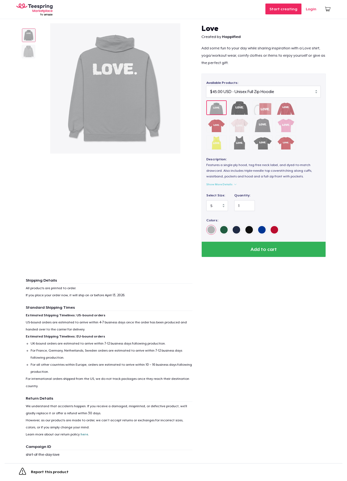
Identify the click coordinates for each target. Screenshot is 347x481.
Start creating (283, 9)
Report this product (44, 472)
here (84, 434)
